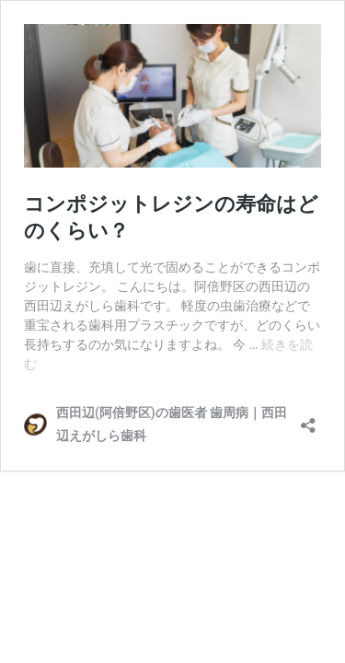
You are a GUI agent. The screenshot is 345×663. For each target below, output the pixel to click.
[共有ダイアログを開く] (308, 419)
